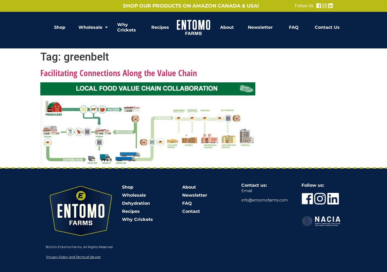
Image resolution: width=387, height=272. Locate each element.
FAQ (294, 27)
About (227, 27)
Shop (59, 27)
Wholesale (93, 27)
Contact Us (327, 27)
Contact (191, 211)
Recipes (160, 27)
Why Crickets (126, 27)
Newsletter (260, 27)
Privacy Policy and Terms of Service (73, 257)
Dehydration (136, 203)
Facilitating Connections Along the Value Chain (118, 73)
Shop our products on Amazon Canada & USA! (191, 6)
